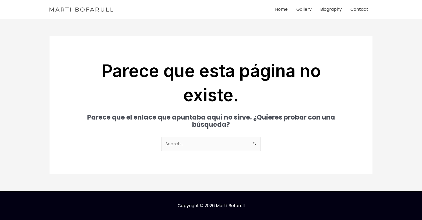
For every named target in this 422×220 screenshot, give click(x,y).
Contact (359, 9)
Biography (331, 9)
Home (281, 9)
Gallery (304, 9)
